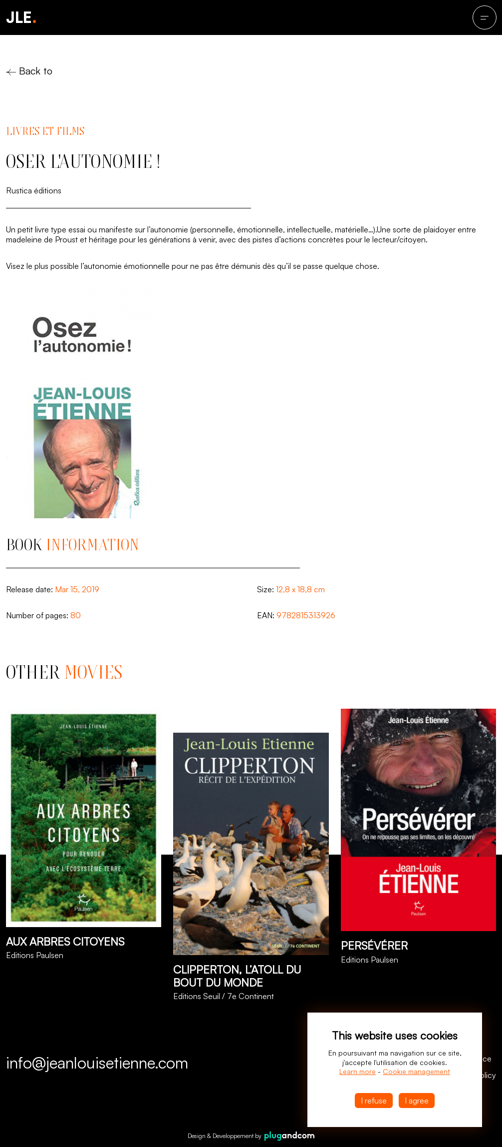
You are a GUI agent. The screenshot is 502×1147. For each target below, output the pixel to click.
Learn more (357, 1071)
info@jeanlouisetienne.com (97, 1063)
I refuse (374, 1101)
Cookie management (416, 1071)
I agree (417, 1101)
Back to (29, 70)
